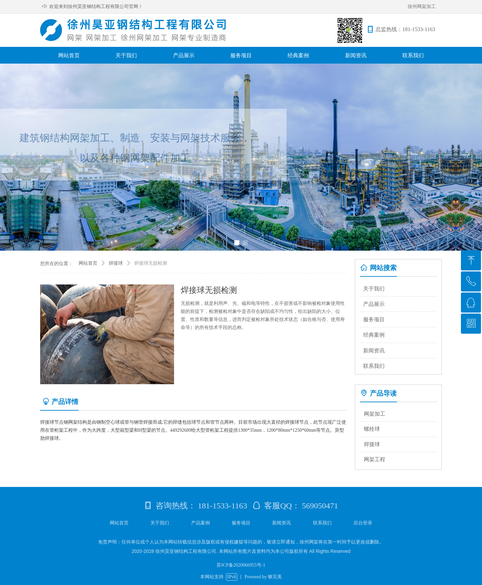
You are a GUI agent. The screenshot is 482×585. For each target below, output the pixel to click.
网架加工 (374, 414)
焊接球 (372, 444)
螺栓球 (372, 429)
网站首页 (88, 263)
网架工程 (374, 459)
